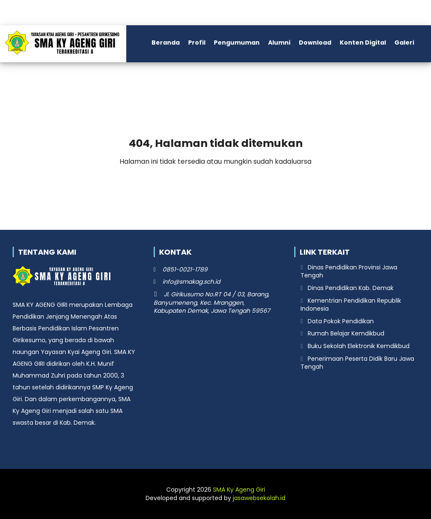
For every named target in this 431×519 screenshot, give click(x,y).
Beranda (166, 42)
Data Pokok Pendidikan (341, 321)
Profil (196, 42)
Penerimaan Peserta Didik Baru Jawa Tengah (357, 362)
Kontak (41, 77)
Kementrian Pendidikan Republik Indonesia (351, 304)
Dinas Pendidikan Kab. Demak (351, 288)
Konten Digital (363, 42)
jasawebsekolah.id (259, 498)
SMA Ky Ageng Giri (239, 489)
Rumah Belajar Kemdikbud (346, 333)
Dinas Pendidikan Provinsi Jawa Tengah (349, 271)
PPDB (12, 77)
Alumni (279, 42)
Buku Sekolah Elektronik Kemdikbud (359, 346)
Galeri (404, 42)
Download (315, 42)
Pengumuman (237, 42)
